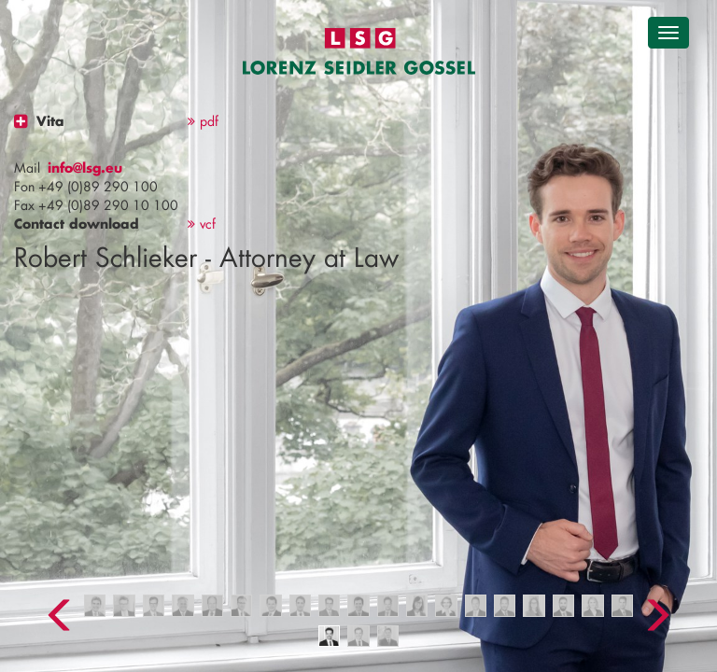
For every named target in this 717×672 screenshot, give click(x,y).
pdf (203, 121)
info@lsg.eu (85, 167)
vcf (202, 223)
